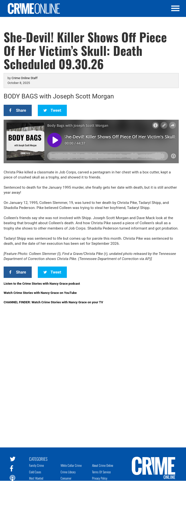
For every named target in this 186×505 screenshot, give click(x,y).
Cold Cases (35, 471)
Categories (38, 458)
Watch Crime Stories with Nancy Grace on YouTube (40, 293)
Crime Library (68, 471)
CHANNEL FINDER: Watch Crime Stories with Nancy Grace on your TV (53, 302)
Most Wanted (36, 478)
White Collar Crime (71, 465)
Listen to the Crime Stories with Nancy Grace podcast (42, 283)
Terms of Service (101, 471)
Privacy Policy (99, 478)
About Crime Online (102, 465)
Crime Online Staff (25, 78)
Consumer (66, 478)
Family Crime (36, 465)
